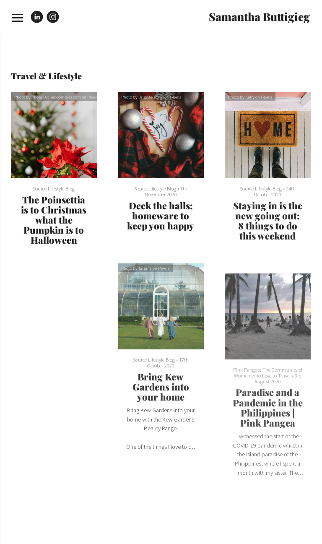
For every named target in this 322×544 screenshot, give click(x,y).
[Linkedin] (37, 16)
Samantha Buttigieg (259, 16)
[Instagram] (53, 16)
